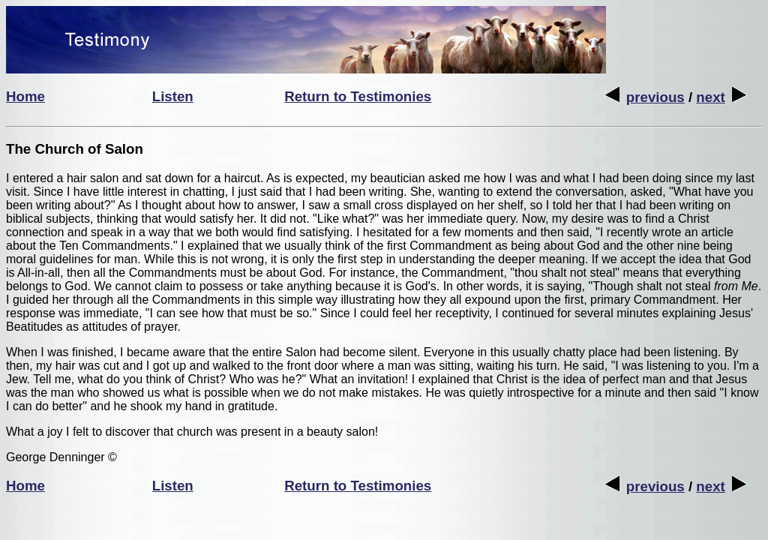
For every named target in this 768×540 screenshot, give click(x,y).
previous (644, 97)
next (721, 97)
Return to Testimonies (357, 96)
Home (25, 96)
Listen (173, 96)
